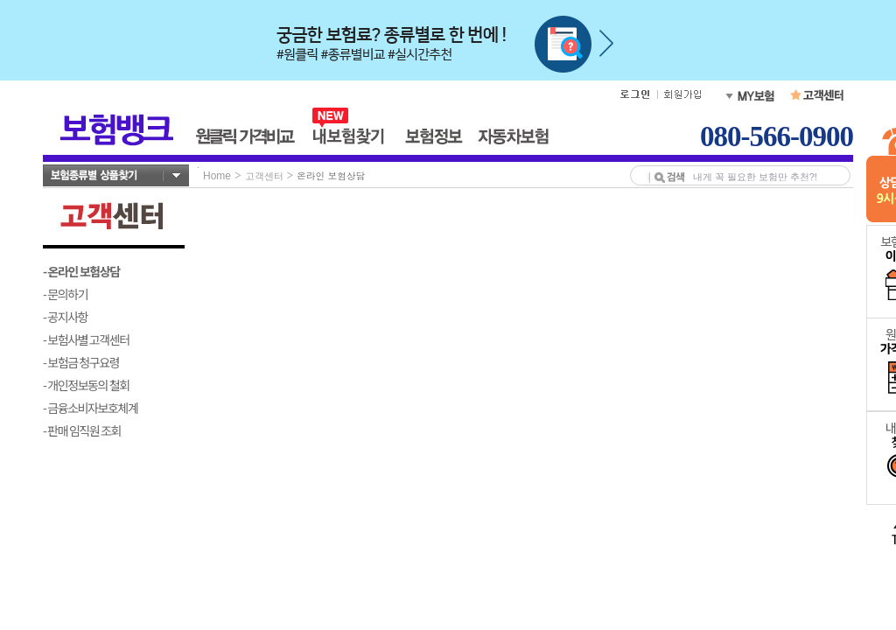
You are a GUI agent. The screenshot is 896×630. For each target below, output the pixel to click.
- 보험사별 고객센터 (86, 339)
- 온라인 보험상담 (81, 271)
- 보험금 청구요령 (81, 362)
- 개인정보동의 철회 (86, 385)
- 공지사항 (65, 317)
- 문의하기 (65, 294)
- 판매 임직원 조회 (82, 430)
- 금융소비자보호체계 (90, 407)
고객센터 (264, 176)
